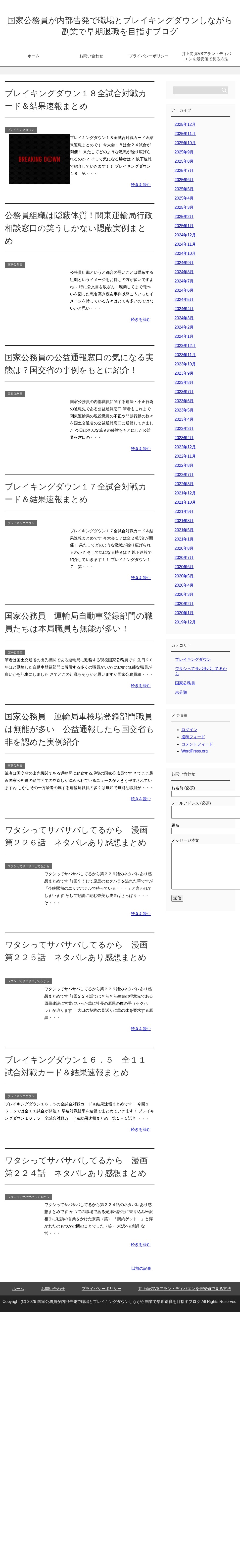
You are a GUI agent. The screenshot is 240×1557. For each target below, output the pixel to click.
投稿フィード (193, 739)
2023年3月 (184, 430)
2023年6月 (184, 403)
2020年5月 (184, 578)
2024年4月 (184, 311)
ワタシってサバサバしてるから (28, 868)
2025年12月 (185, 126)
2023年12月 (185, 347)
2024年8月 (184, 274)
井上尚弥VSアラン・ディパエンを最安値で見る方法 (206, 58)
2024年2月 (184, 329)
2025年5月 (184, 191)
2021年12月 (185, 495)
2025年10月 (185, 145)
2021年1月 (184, 541)
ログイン (189, 732)
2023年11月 (185, 357)
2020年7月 (184, 559)
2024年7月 (184, 283)
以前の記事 (141, 1270)
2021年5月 (184, 532)
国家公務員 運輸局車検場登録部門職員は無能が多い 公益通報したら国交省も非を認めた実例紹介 (77, 731)
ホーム (34, 58)
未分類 (181, 694)
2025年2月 (184, 218)
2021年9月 (184, 513)
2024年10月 (185, 255)
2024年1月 (184, 338)
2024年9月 (184, 265)
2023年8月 (184, 384)
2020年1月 (184, 615)
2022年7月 (184, 476)
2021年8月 (184, 523)
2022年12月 (185, 449)
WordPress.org (194, 753)
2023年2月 (184, 440)
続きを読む (141, 187)
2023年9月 (184, 375)
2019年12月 (185, 624)
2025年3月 (184, 209)
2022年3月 (184, 486)
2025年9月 (184, 154)
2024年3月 (184, 320)
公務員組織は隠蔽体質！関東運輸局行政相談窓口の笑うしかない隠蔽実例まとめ (77, 229)
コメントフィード (197, 746)
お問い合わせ (91, 58)
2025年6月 (184, 182)
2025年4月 (184, 200)
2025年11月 (185, 136)
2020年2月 (184, 606)
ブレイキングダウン (20, 132)
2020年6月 (184, 569)
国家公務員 (14, 266)
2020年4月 (184, 587)
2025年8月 (184, 163)
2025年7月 (184, 172)
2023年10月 (185, 366)
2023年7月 (184, 394)
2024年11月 (185, 246)
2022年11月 (185, 458)
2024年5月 (184, 301)
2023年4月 (184, 421)
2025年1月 (184, 228)
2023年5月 (184, 412)
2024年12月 (185, 237)
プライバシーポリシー (149, 58)
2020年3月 (184, 596)
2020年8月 (184, 550)
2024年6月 (184, 292)
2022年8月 (184, 467)
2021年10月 (185, 504)
